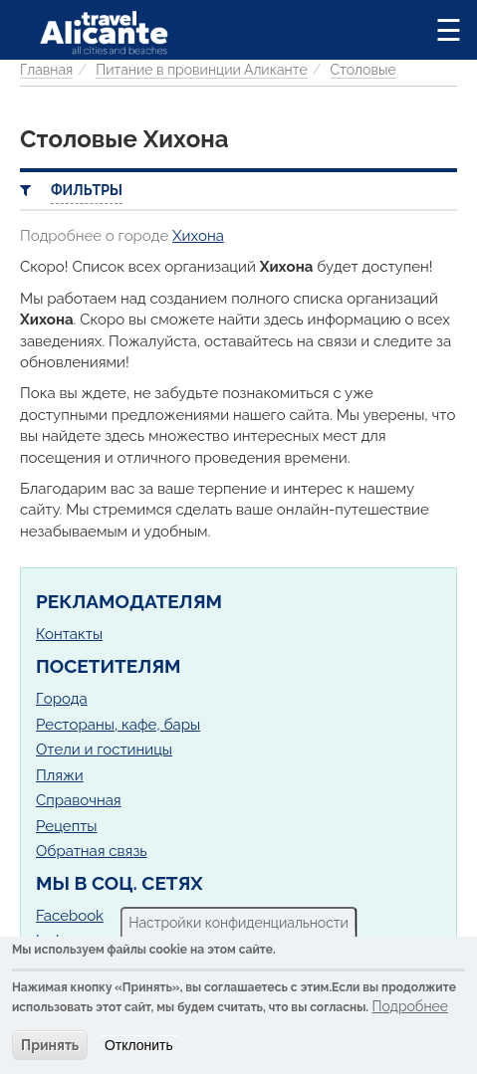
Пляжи (60, 775)
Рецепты (66, 826)
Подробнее (409, 1006)
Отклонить (139, 1045)
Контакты (69, 634)
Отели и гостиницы (104, 749)
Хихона (198, 236)
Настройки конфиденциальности (238, 923)
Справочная (78, 800)
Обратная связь (91, 851)
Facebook (70, 916)
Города (62, 699)
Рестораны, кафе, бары (118, 725)
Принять (50, 1045)
